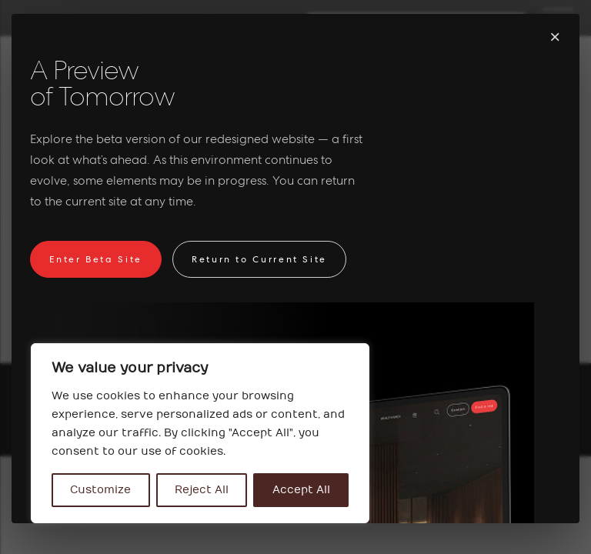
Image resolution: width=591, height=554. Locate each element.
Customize (100, 489)
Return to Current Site (259, 259)
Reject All (202, 489)
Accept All (301, 489)
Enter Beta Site (95, 259)
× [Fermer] (554, 36)
